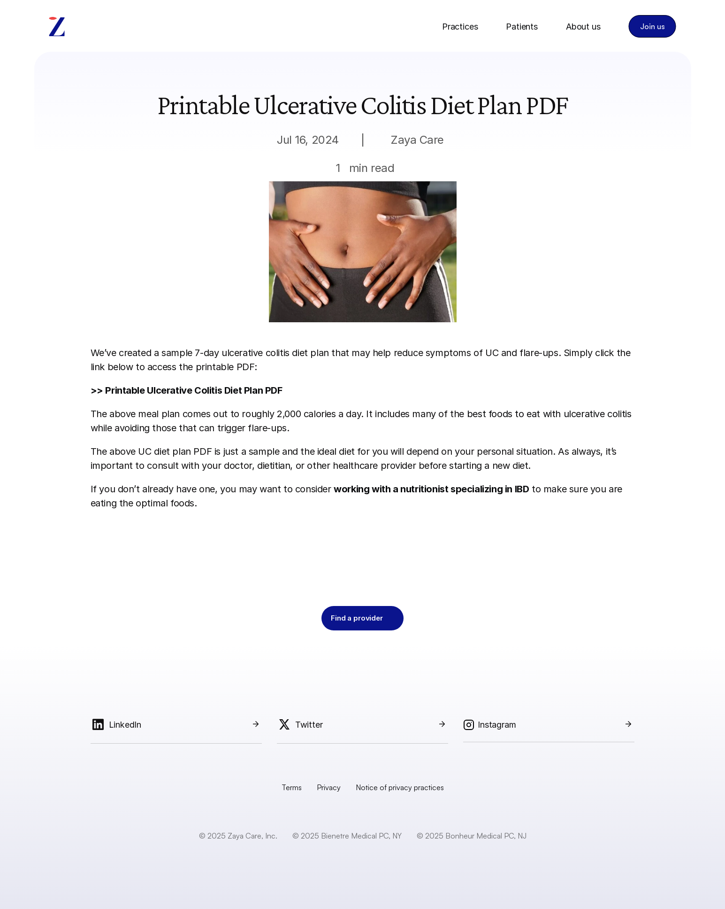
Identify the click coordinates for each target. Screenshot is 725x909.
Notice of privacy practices (400, 787)
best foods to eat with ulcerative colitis (549, 414)
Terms (292, 787)
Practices (460, 26)
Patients (522, 26)
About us (583, 26)
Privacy (329, 787)
